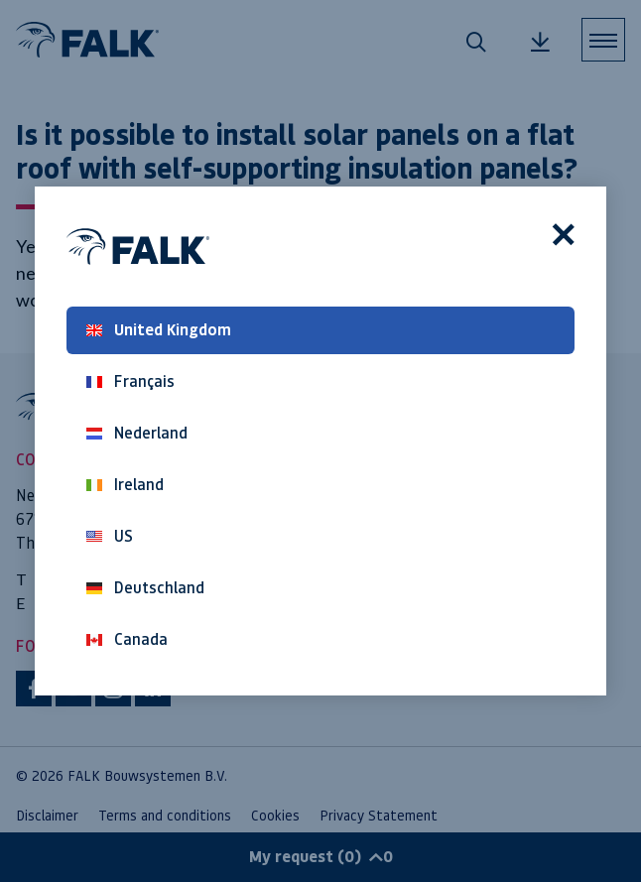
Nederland (137, 433)
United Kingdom (158, 329)
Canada (127, 639)
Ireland (125, 484)
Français (130, 381)
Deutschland (145, 587)
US (109, 536)
